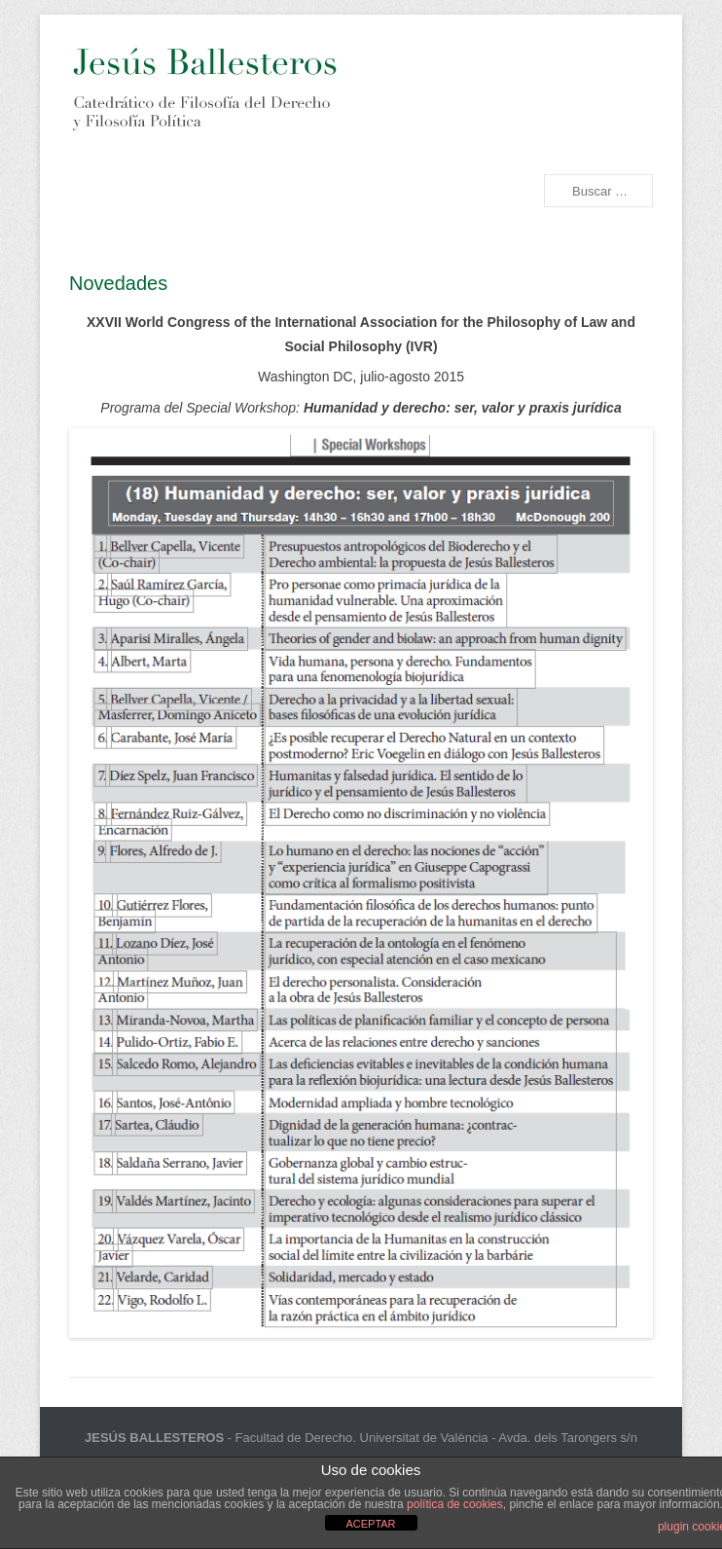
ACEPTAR (370, 1524)
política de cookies (455, 1504)
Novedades (118, 283)
